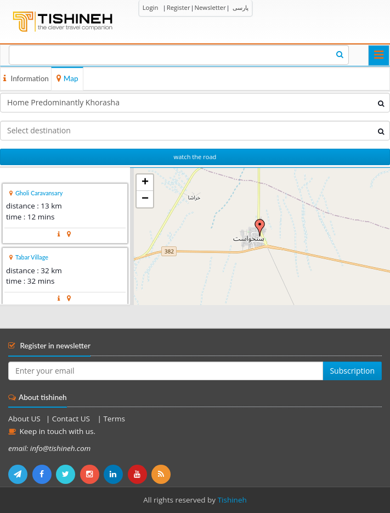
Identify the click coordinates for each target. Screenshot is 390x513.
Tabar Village (31, 257)
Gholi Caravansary (39, 192)
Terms (114, 419)
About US (24, 419)
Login (151, 7)
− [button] (145, 199)
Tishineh (232, 500)
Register (178, 7)
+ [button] (145, 182)
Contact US (72, 419)
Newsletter (209, 7)
